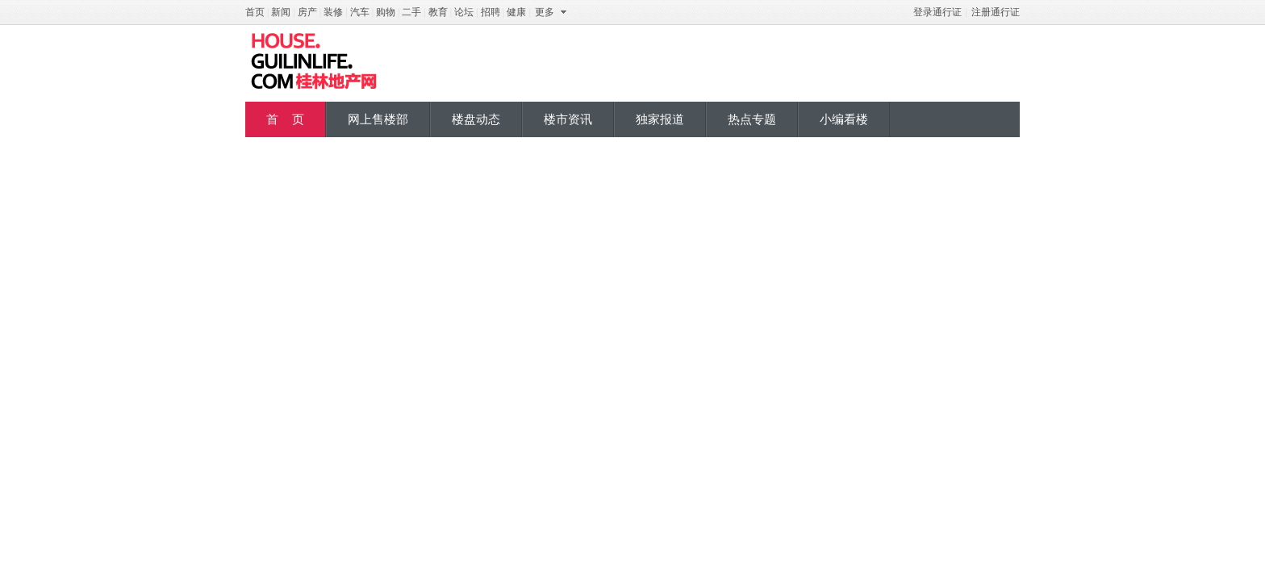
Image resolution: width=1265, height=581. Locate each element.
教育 (438, 12)
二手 (411, 12)
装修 (333, 12)
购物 (385, 12)
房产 (307, 12)
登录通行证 (937, 12)
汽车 (359, 12)
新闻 (280, 12)
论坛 (464, 12)
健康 (516, 12)
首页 (255, 12)
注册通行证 (995, 12)
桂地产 (313, 61)
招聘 (490, 12)
